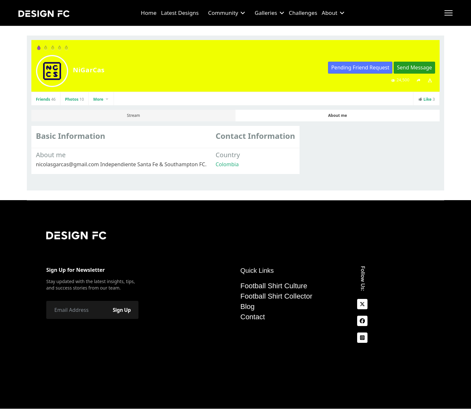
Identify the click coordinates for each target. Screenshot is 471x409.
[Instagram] (362, 337)
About (329, 12)
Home (148, 12)
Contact (252, 317)
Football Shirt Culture (273, 286)
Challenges (303, 12)
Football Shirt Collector (276, 296)
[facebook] (362, 321)
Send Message (414, 67)
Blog (247, 306)
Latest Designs (180, 12)
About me (337, 115)
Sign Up (120, 309)
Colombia (227, 164)
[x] (362, 304)
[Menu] (448, 13)
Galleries (266, 12)
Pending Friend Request (360, 67)
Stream (133, 115)
